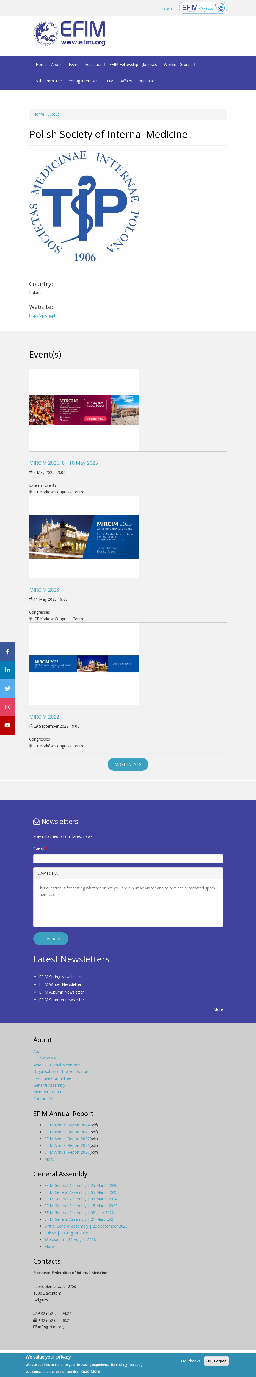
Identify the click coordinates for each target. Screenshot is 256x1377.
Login (167, 8)
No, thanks (190, 1361)
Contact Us (43, 1098)
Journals (151, 64)
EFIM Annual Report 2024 (67, 1125)
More (218, 1009)
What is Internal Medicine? (56, 1064)
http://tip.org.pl (42, 315)
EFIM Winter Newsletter (60, 984)
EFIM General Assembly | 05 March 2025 (80, 1192)
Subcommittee (50, 81)
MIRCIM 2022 (44, 716)
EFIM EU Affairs (118, 81)
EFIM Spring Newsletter (60, 976)
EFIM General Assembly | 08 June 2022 (79, 1212)
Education (95, 64)
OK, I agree (216, 1361)
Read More (90, 1371)
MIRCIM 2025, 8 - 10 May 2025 (63, 463)
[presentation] (79, 911)
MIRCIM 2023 (44, 589)
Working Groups (179, 64)
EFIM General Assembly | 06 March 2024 (80, 1198)
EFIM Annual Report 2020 (67, 1152)
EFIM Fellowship (123, 64)
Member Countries (50, 1091)
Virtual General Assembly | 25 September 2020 (86, 1226)
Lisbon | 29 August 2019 (66, 1233)
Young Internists (84, 81)
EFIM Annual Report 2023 (67, 1131)
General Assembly (49, 1085)
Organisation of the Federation (60, 1071)
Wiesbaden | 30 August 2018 (70, 1239)
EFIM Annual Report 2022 (67, 1138)
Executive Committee (52, 1078)
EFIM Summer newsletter (61, 999)
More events (128, 764)
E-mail (40, 849)
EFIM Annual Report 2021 (67, 1145)
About (57, 64)
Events (75, 64)
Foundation (146, 81)
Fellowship (46, 1058)
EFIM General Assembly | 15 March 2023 (80, 1205)
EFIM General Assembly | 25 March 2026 (80, 1185)
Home (41, 64)
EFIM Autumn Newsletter (61, 992)
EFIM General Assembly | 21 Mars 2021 (79, 1219)
